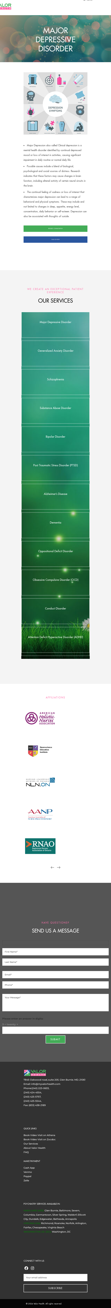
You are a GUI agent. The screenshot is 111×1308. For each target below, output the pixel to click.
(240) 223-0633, (40, 1088)
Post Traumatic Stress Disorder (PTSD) (55, 465)
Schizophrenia (55, 379)
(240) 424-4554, (33, 1092)
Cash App (29, 1167)
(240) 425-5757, (32, 1096)
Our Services (31, 1143)
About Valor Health (34, 1147)
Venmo (28, 1172)
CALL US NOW (55, 239)
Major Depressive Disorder (55, 322)
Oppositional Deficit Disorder (55, 551)
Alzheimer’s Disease (55, 494)
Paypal (27, 1176)
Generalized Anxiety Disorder (55, 350)
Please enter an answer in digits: (22, 1018)
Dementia (55, 522)
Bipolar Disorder (55, 436)
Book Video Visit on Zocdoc (40, 1139)
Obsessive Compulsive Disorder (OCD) (55, 580)
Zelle (26, 1180)
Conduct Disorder (55, 608)
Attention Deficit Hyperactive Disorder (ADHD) (55, 637)
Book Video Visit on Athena (39, 1135)
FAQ (26, 1152)
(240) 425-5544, (33, 1100)
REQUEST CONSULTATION (55, 228)
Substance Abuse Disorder (55, 408)
